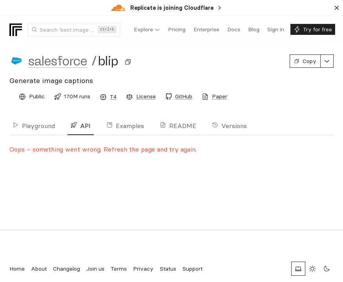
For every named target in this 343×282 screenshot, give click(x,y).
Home (17, 268)
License (146, 96)
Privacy (143, 268)
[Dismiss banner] (336, 8)
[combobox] (74, 29)
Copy (305, 61)
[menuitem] (147, 29)
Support (192, 268)
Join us (95, 268)
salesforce (57, 61)
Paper (219, 96)
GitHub (183, 96)
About (39, 268)
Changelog (66, 268)
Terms (119, 268)
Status (168, 268)
